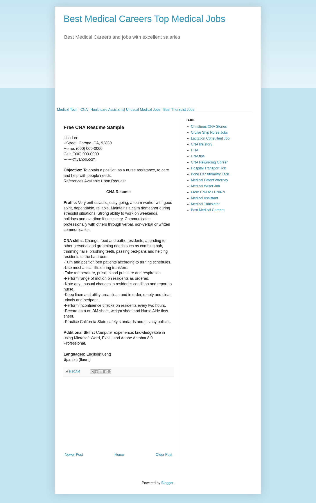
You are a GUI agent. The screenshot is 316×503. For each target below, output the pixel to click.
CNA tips (198, 156)
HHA (194, 150)
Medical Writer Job (205, 186)
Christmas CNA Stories (209, 126)
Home (119, 454)
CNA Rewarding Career (209, 162)
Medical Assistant (204, 198)
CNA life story (201, 144)
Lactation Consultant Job (210, 138)
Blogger (167, 483)
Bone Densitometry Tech (210, 174)
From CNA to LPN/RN (208, 192)
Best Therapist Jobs (178, 109)
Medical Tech (67, 109)
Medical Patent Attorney (209, 180)
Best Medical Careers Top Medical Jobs (144, 19)
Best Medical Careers (207, 210)
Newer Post (74, 454)
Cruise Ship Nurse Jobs (209, 132)
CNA (84, 109)
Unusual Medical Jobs (143, 109)
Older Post (164, 454)
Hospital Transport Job (208, 168)
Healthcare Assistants (107, 109)
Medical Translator (205, 204)
